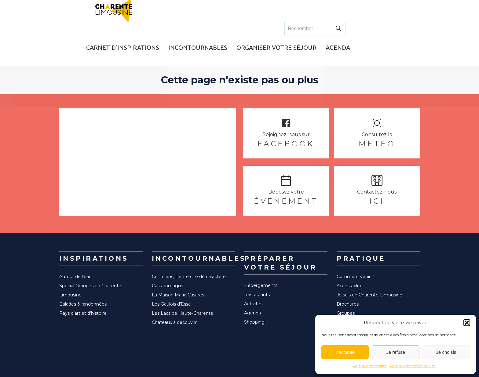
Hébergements (260, 259)
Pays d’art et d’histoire (83, 287)
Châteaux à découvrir (174, 296)
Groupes (346, 287)
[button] (467, 323)
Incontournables (265, 29)
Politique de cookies (369, 366)
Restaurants (257, 268)
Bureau (344, 296)
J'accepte (345, 352)
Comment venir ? (355, 250)
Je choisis (446, 352)
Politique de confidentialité (412, 366)
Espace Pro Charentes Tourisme (371, 314)
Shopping (254, 296)
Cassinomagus (167, 259)
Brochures (348, 278)
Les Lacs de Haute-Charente (182, 287)
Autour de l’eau (75, 250)
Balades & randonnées (83, 278)
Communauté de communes (368, 305)
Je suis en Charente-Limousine (369, 268)
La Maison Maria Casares (178, 268)
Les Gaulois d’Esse (171, 278)
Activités (253, 277)
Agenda (402, 29)
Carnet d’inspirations (192, 29)
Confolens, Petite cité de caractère (189, 250)
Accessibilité (350, 259)
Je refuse (395, 352)
